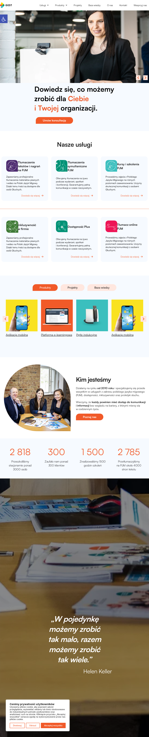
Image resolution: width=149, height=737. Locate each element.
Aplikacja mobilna (17, 335)
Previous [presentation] (5, 318)
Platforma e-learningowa (56, 335)
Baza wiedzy (94, 5)
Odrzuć (32, 725)
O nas (110, 5)
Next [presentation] (143, 318)
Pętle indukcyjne (86, 335)
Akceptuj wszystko (53, 725)
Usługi (44, 5)
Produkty (61, 5)
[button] (4, 19)
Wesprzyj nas (140, 5)
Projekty (78, 5)
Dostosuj (17, 725)
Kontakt (123, 5)
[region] (38, 715)
